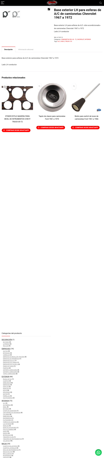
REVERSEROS (7, 455)
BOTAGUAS (6, 353)
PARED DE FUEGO (8, 366)
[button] (98, 452)
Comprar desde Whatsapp (17, 148)
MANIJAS (6, 388)
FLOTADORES (7, 420)
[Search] (100, 3)
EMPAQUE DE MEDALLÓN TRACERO (13, 357)
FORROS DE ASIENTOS (10, 422)
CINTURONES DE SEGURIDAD (11, 412)
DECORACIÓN (7, 340)
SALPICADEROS (7, 398)
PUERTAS (6, 368)
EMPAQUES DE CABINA (10, 362)
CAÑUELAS (6, 355)
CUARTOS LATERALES (9, 448)
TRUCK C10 (68, 41)
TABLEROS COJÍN (8, 437)
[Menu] (2, 3)
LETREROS (6, 344)
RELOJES (5, 346)
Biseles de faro (7, 379)
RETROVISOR (7, 435)
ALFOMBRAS (7, 405)
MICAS (5, 390)
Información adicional (25, 67)
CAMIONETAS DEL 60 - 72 (68, 39)
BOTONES (6, 342)
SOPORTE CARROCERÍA (10, 370)
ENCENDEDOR (7, 418)
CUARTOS (6, 381)
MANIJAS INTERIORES (9, 427)
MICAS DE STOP (8, 452)
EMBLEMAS (6, 383)
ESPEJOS (6, 386)
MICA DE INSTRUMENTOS (10, 450)
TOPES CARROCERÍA (9, 374)
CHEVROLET (80, 39)
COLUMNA (6, 414)
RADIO (5, 431)
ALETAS (5, 351)
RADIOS (5, 433)
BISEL (4, 407)
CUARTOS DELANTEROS (10, 446)
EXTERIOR (5, 377)
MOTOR (5, 394)
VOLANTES (6, 441)
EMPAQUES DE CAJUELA (10, 364)
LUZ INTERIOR (7, 424)
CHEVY (62, 41)
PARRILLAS (6, 396)
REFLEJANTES (7, 453)
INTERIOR (88, 39)
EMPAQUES (6, 349)
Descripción (8, 67)
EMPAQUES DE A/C (8, 360)
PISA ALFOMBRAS (8, 429)
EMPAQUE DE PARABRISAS (11, 358)
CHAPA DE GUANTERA (9, 411)
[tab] (8, 67)
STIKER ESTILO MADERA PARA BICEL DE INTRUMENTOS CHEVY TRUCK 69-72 (17, 137)
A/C (59, 41)
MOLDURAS (6, 392)
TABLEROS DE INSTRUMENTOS (12, 439)
